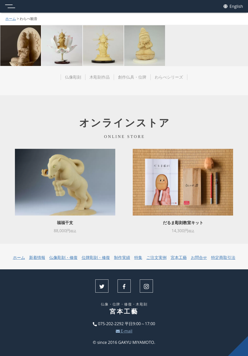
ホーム (10, 18)
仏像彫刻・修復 (63, 257)
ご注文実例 (156, 257)
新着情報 (37, 257)
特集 (138, 257)
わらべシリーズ (169, 77)
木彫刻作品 (99, 77)
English (233, 6)
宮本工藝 (179, 257)
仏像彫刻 (73, 77)
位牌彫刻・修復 (96, 257)
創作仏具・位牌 (132, 77)
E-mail (124, 331)
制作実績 (122, 257)
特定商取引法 (223, 257)
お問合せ (199, 257)
